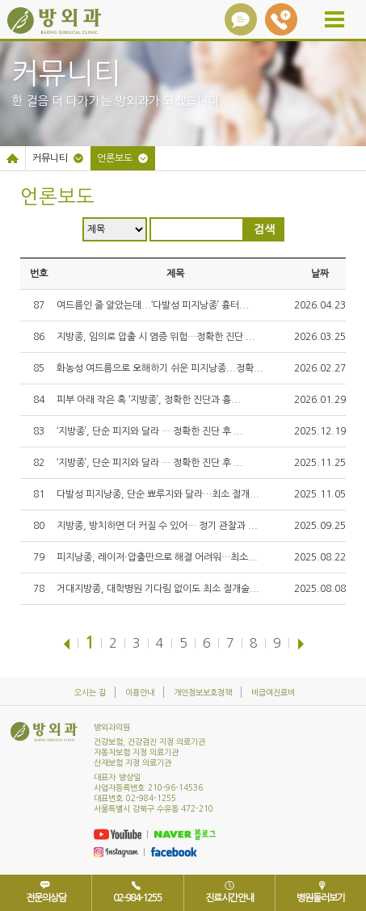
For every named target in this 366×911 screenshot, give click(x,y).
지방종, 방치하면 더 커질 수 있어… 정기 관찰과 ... (157, 526)
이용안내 (139, 692)
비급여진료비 (273, 692)
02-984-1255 (281, 19)
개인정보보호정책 (203, 692)
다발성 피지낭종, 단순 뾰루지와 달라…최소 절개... (158, 494)
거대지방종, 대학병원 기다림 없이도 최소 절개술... (158, 589)
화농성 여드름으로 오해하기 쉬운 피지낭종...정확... (160, 368)
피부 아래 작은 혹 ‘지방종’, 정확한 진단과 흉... (149, 400)
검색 (264, 229)
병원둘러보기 (321, 898)
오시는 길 (90, 692)
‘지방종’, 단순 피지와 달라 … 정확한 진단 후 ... (150, 431)
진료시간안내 (229, 898)
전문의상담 (46, 898)
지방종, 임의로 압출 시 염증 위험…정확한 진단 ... (156, 337)
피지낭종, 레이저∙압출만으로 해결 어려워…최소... (157, 557)
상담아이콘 (241, 19)
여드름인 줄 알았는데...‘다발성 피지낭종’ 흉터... (153, 305)
